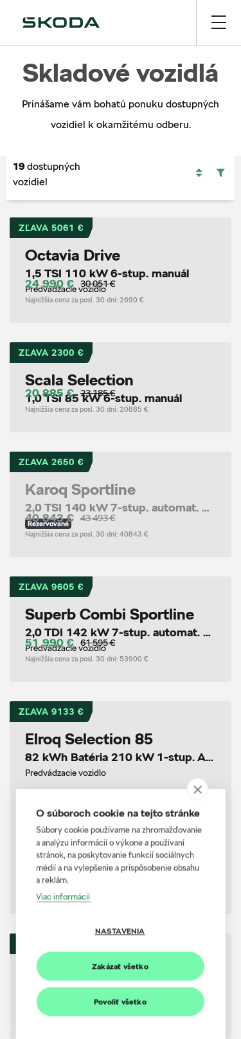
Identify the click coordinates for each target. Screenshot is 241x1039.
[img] (61, 22)
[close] (197, 1007)
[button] (199, 173)
